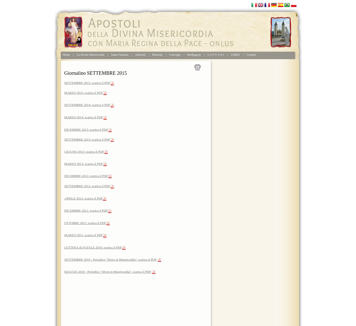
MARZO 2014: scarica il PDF (83, 117)
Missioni (157, 54)
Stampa (197, 67)
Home (66, 54)
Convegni (175, 54)
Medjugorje (194, 54)
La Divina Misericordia (91, 54)
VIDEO (235, 54)
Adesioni (140, 54)
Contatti (251, 54)
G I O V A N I (215, 54)
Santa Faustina (119, 54)
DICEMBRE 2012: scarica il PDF (86, 176)
